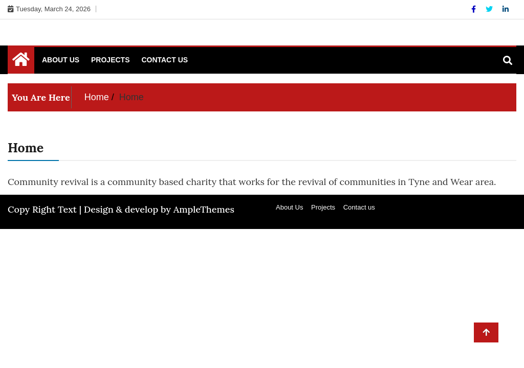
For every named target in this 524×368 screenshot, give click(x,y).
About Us (60, 60)
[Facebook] (474, 9)
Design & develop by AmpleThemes (159, 209)
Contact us (164, 60)
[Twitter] (490, 9)
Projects (110, 60)
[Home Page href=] (21, 62)
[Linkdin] (506, 9)
